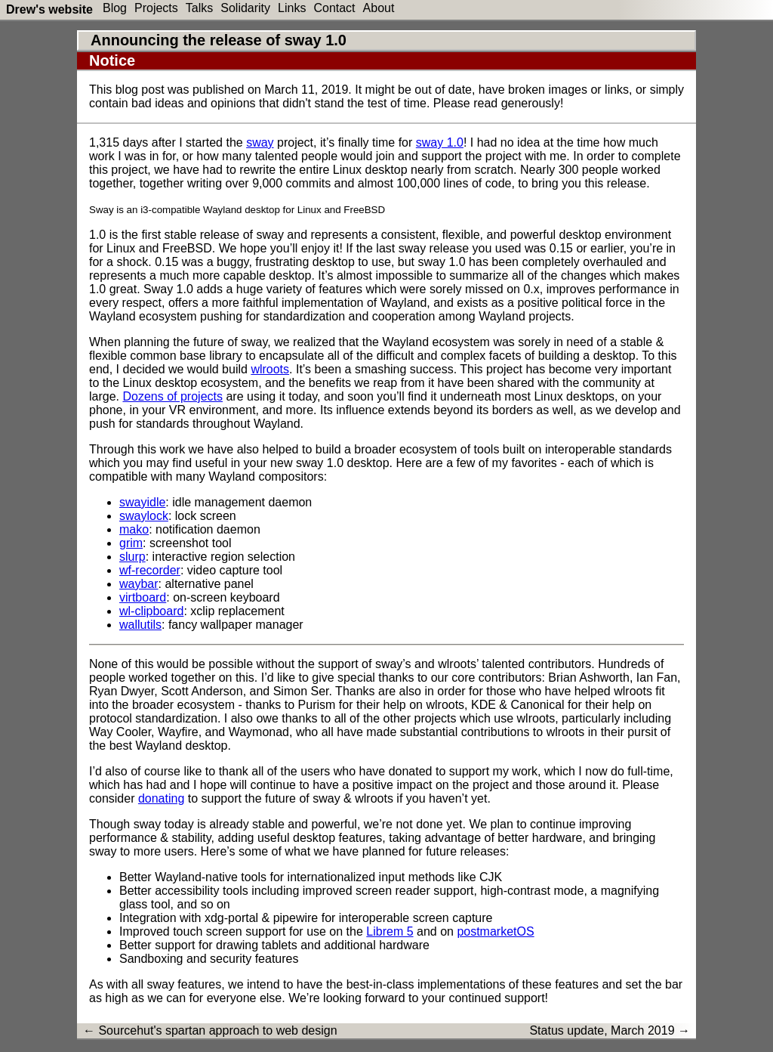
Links (292, 8)
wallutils (140, 624)
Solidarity (245, 8)
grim (131, 543)
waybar (139, 583)
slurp (132, 556)
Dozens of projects (172, 396)
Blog (115, 8)
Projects (156, 8)
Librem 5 (389, 931)
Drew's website (49, 9)
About (379, 8)
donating (161, 798)
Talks (199, 8)
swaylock (143, 515)
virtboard (142, 597)
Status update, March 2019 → (609, 1030)
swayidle (142, 502)
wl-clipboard (151, 611)
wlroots (270, 369)
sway (259, 142)
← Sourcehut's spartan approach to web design (210, 1030)
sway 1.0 (439, 142)
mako (134, 529)
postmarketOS (495, 931)
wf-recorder (149, 570)
